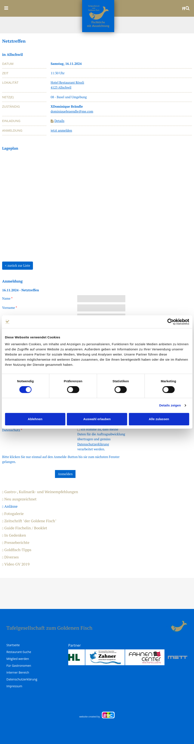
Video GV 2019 (16, 564)
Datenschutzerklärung (93, 444)
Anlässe (10, 506)
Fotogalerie (13, 514)
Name (7, 298)
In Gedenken (14, 535)
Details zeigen (170, 405)
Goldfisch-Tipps (16, 550)
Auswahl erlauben (97, 419)
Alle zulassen (159, 419)
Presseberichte (15, 542)
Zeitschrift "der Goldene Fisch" (29, 521)
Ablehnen (35, 419)
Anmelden (65, 474)
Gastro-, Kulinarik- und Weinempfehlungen (40, 492)
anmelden (165, 626)
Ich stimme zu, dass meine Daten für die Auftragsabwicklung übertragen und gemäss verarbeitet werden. (101, 439)
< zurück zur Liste (17, 265)
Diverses (10, 557)
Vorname (9, 307)
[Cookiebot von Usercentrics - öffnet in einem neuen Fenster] (170, 321)
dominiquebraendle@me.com (72, 111)
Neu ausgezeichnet (19, 499)
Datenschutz (12, 430)
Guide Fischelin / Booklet (24, 528)
